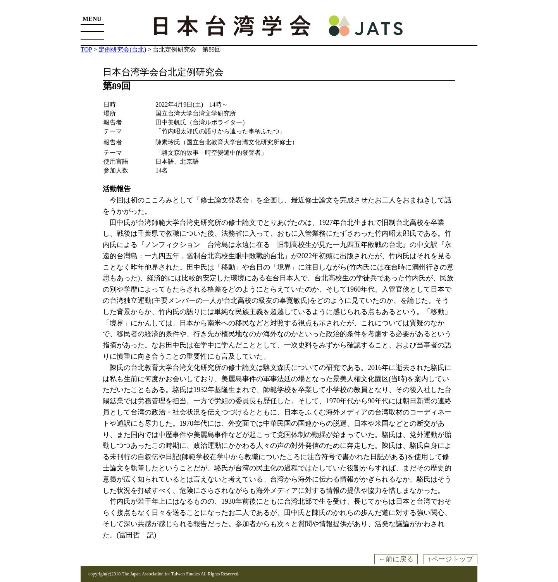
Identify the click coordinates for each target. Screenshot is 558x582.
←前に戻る (396, 559)
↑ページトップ (450, 559)
